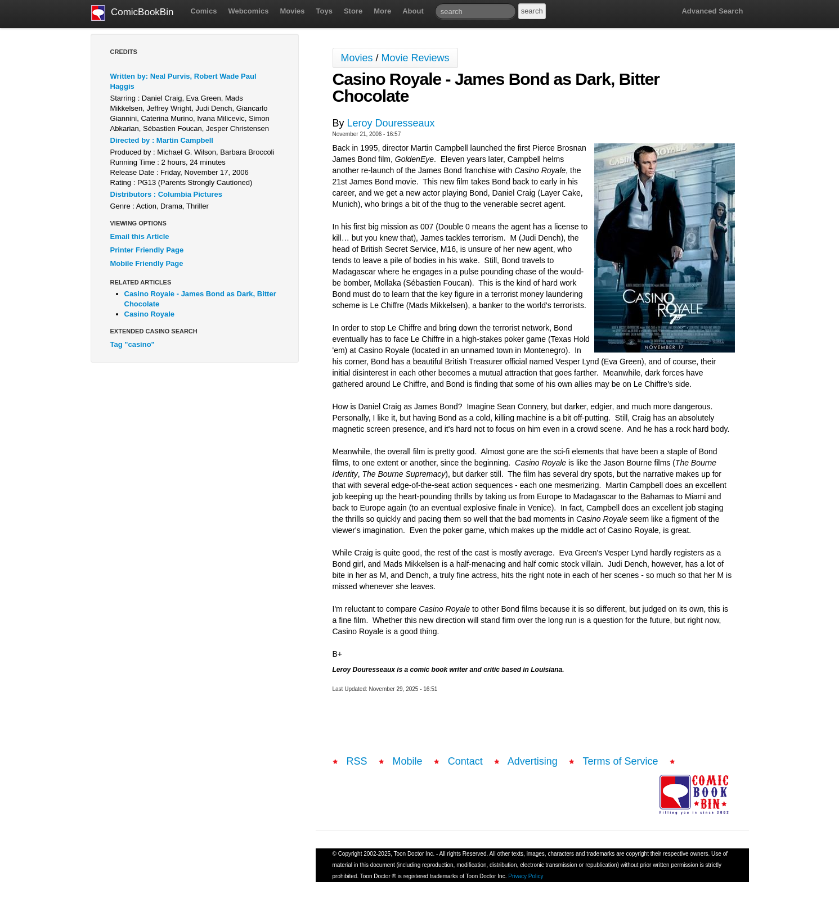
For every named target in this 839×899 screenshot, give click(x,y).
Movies (292, 11)
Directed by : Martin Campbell (161, 140)
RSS (357, 761)
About (413, 11)
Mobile (408, 761)
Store (353, 11)
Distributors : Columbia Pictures (166, 194)
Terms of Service (620, 761)
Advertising (533, 761)
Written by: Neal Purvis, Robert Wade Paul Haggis (183, 81)
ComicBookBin (132, 13)
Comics (203, 11)
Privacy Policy (525, 876)
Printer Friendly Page (147, 250)
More (382, 11)
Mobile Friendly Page (146, 263)
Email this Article (139, 236)
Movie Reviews (416, 58)
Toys (324, 11)
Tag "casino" (132, 344)
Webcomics (248, 11)
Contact (465, 761)
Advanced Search (712, 11)
